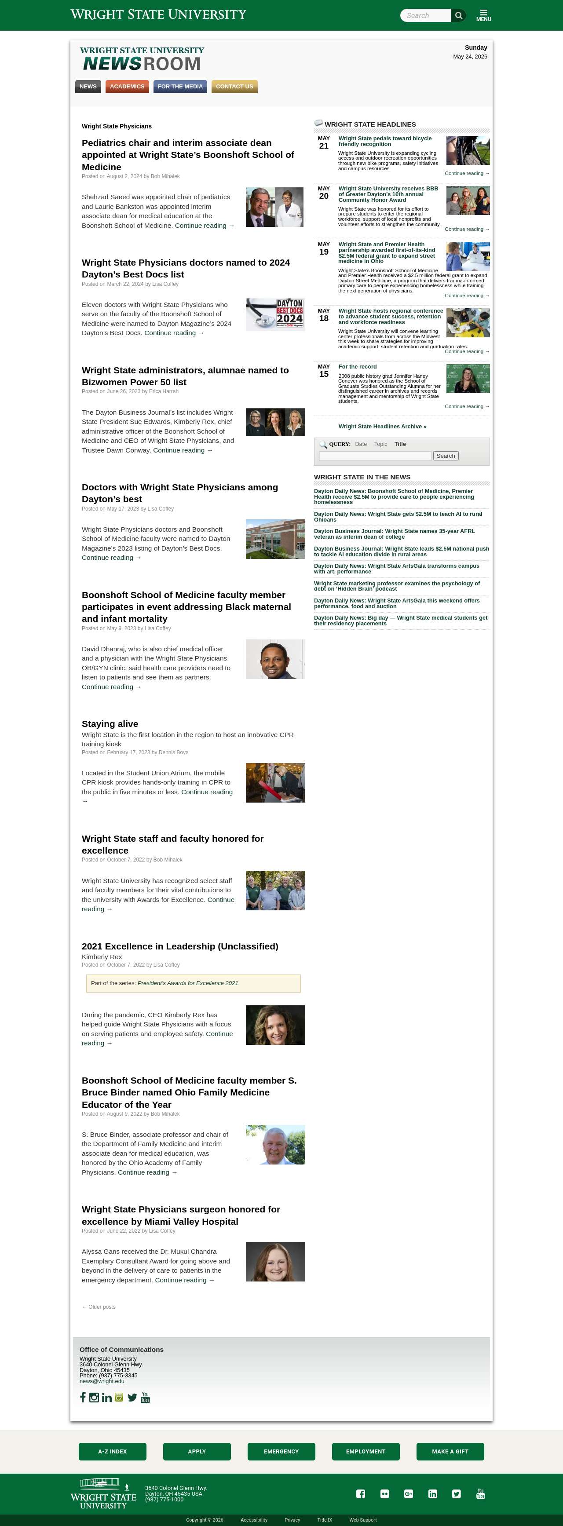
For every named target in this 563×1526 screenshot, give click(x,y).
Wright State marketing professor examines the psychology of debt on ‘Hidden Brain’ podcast (397, 586)
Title (400, 444)
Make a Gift (450, 1451)
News (88, 86)
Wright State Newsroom (142, 59)
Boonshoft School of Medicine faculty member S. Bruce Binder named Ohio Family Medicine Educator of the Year (189, 1092)
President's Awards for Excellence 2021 (188, 983)
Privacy (292, 1520)
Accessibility (254, 1520)
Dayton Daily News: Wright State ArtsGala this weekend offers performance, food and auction (397, 603)
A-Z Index (112, 1451)
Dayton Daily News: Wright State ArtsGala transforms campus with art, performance (396, 568)
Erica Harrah (164, 391)
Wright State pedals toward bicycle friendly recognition (385, 141)
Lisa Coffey (165, 284)
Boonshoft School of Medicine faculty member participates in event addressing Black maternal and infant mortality (186, 607)
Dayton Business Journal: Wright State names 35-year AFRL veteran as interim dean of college (394, 534)
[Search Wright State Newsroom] (446, 455)
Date (361, 444)
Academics (127, 86)
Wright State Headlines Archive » (383, 427)
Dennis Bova (174, 752)
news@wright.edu (102, 1381)
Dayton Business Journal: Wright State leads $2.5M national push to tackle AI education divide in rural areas (402, 551)
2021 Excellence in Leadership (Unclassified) (180, 946)
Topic (381, 444)
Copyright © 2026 (204, 1520)
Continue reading (205, 225)
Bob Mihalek (165, 176)
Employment (366, 1451)
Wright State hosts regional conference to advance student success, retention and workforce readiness (391, 316)
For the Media (180, 86)
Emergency (281, 1451)
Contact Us (234, 86)
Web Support (363, 1520)
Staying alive (110, 724)
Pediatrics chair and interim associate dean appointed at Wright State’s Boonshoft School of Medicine (188, 155)
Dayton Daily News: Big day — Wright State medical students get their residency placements (400, 620)
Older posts (99, 1307)
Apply (197, 1451)
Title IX (325, 1520)
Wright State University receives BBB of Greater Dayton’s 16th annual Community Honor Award (389, 194)
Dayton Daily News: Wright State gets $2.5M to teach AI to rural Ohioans (398, 517)
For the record (358, 366)
